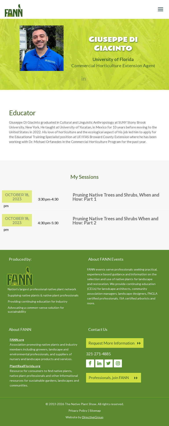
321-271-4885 (98, 353)
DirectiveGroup (92, 417)
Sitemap (95, 410)
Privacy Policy (77, 410)
